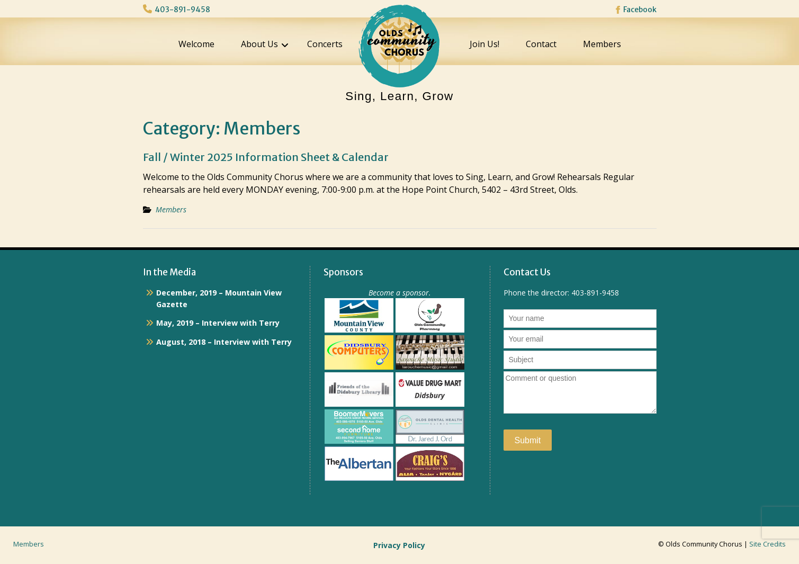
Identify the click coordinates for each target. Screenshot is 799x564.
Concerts (325, 44)
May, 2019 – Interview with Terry (218, 323)
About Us (259, 44)
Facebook (640, 9)
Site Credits (767, 544)
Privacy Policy (399, 545)
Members (602, 44)
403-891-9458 (182, 9)
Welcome (196, 44)
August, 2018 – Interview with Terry (224, 342)
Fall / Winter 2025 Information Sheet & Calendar (266, 157)
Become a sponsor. (400, 293)
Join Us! (484, 44)
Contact (541, 44)
